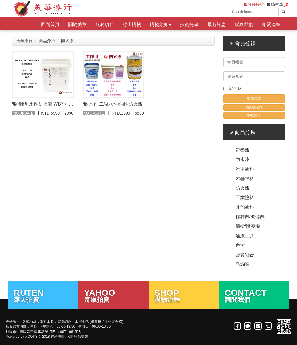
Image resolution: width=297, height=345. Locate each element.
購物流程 (183, 295)
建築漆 (242, 150)
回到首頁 (50, 24)
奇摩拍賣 (113, 295)
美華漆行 (24, 40)
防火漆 (67, 40)
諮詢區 (242, 264)
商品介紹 (47, 40)
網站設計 (58, 337)
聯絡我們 (244, 24)
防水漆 (242, 159)
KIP (70, 337)
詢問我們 (254, 295)
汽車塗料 (245, 169)
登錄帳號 (254, 4)
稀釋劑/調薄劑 (250, 216)
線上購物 (132, 24)
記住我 (232, 88)
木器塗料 (245, 178)
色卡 (240, 245)
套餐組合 (245, 254)
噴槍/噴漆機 (248, 226)
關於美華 (77, 24)
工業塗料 (245, 197)
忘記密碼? (254, 108)
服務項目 (104, 24)
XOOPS (31, 337)
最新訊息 (216, 24)
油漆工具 (245, 235)
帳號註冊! (254, 115)
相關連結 (271, 24)
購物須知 (160, 24)
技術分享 (189, 24)
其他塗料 (245, 207)
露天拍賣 (43, 295)
